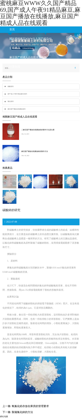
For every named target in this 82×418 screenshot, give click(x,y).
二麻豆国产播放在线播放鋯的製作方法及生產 (38, 130)
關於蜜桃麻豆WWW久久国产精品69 (30, 38)
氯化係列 (11, 101)
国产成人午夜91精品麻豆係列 (17, 94)
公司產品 (14, 48)
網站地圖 (4, 416)
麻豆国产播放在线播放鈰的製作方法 (34, 151)
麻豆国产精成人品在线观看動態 (28, 57)
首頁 (12, 29)
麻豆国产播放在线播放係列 (17, 109)
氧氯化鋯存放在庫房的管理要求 (30, 406)
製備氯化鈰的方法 (22, 412)
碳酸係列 (11, 86)
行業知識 (14, 66)
